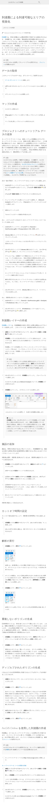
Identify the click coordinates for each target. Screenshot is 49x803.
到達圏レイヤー (7, 325)
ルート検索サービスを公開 (14, 173)
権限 (7, 749)
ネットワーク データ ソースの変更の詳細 (14, 765)
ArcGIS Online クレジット (30, 164)
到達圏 (4, 37)
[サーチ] (39, 2)
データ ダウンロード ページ (13, 80)
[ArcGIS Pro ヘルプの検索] (23, 2)
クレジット (6, 739)
